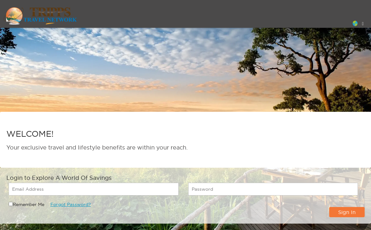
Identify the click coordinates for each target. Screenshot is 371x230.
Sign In (347, 212)
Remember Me (28, 204)
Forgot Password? (70, 204)
